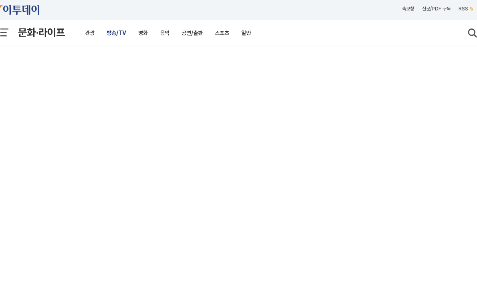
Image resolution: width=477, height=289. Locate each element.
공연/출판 (192, 33)
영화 (143, 33)
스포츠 (222, 33)
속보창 (408, 9)
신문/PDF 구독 (436, 9)
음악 (165, 33)
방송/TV (116, 33)
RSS (466, 9)
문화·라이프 (41, 32)
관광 (90, 33)
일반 (246, 33)
